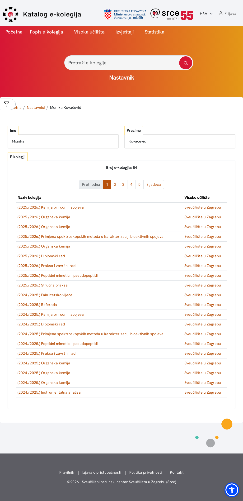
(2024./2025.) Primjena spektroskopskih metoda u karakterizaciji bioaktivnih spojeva (91, 333)
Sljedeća (153, 184)
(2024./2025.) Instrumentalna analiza (49, 392)
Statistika (154, 32)
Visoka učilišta (89, 32)
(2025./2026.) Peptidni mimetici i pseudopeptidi (58, 275)
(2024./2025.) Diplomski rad (41, 324)
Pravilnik (66, 472)
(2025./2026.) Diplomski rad (41, 255)
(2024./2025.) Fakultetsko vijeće (45, 294)
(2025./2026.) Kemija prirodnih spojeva (51, 207)
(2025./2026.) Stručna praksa (43, 285)
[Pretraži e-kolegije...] (128, 62)
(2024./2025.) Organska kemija (44, 363)
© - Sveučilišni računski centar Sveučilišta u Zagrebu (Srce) (121, 481)
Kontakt (177, 472)
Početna (14, 32)
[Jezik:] (206, 14)
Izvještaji (125, 32)
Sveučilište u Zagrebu (202, 207)
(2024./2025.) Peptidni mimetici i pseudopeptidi (58, 343)
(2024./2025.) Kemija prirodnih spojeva (51, 314)
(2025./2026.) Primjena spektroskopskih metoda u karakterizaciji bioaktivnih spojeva (91, 236)
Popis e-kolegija (46, 32)
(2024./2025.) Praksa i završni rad (46, 353)
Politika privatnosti (145, 472)
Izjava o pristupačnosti (101, 472)
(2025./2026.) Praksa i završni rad (46, 265)
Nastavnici (36, 107)
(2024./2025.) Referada (37, 304)
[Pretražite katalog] (185, 62)
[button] (227, 14)
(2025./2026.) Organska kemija (44, 217)
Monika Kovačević (65, 107)
